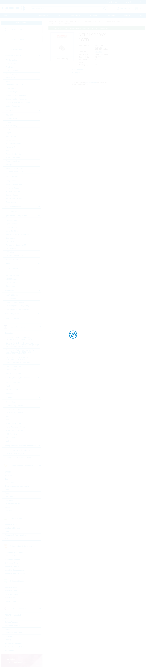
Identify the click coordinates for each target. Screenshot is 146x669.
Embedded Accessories (14, 552)
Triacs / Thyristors (12, 318)
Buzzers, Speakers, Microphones (18, 450)
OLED (7, 531)
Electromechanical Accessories (17, 486)
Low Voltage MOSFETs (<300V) (17, 306)
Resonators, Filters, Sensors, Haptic (19, 457)
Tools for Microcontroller (14, 168)
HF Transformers (12, 389)
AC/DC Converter (12, 63)
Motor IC (9, 81)
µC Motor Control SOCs (14, 172)
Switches (8, 511)
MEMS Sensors (11, 279)
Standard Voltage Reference (16, 95)
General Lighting (12, 231)
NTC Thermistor (12, 434)
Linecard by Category (17, 29)
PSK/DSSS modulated (13, 633)
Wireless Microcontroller (14, 647)
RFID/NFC (9, 636)
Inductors (9, 393)
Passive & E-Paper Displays (15, 535)
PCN (59, 16)
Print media (111, 16)
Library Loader (91, 82)
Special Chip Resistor (13, 409)
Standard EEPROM (13, 157)
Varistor (8, 441)
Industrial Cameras (12, 566)
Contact (127, 16)
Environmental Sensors (14, 272)
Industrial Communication (15, 570)
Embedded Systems (12, 563)
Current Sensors (12, 268)
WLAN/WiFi (9, 650)
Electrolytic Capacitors (14, 366)
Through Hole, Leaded (14, 423)
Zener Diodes (11, 202)
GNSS (7, 629)
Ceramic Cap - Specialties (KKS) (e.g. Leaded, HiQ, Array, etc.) (18, 358)
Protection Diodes (12, 188)
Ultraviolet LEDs (12, 227)
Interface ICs (10, 78)
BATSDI (8, 472)
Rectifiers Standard (13, 191)
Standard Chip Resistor (14, 406)
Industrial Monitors (12, 524)
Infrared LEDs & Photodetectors (17, 234)
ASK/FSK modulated (13, 615)
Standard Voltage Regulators (16, 99)
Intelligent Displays (12, 528)
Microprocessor (11, 140)
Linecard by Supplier (17, 39)
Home (5, 16)
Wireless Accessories (13, 643)
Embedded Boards (12, 556)
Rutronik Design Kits (13, 154)
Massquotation (75, 16)
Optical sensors (11, 224)
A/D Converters (11, 60)
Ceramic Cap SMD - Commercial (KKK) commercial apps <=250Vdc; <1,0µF (20, 338)
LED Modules (11, 248)
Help (140, 16)
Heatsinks (9, 500)
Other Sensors (11, 286)
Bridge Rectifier (11, 181)
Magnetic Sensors (12, 275)
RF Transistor (11, 299)
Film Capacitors (11, 370)
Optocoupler (10, 238)
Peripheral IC (10, 147)
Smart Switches (11, 88)
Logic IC (9, 133)
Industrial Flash (11, 591)
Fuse (7, 493)
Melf (7, 416)
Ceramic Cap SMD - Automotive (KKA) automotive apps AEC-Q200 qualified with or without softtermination (20, 352)
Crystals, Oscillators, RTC (15, 454)
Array (8, 420)
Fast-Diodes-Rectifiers (14, 184)
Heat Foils (9, 497)
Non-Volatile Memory (13, 143)
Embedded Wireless (12, 626)
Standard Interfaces (13, 161)
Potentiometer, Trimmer (14, 430)
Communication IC (12, 119)
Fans (7, 489)
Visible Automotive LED (14, 256)
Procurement (43, 16)
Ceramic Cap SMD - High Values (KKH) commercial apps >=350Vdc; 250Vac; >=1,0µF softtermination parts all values (22, 344)
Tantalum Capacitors (13, 373)
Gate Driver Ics (11, 74)
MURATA (99, 52)
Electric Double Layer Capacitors (18, 363)
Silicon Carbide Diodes (14, 198)
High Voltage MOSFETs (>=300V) (18, 309)
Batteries (8, 475)
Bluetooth (9, 618)
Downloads (94, 16)
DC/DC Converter (12, 71)
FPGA (8, 129)
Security (8, 640)
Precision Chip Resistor (14, 413)
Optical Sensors (11, 282)
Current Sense (11, 402)
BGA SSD (9, 115)
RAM (8, 150)
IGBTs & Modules (12, 295)
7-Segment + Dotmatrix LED (16, 245)
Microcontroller (11, 136)
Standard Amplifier (12, 92)
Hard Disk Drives (11, 594)
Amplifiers (9, 67)
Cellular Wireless (11, 622)
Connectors (9, 482)
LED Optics (10, 241)
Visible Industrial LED (13, 259)
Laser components (12, 220)
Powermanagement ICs (14, 85)
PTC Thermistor (11, 437)
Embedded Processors (14, 559)
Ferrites (8, 386)
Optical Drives (10, 601)
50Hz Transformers (13, 382)
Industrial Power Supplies (15, 573)
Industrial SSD (10, 598)
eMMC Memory (11, 126)
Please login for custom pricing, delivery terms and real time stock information (80, 28)
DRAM (8, 122)
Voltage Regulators (13, 106)
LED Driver (10, 252)
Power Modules (11, 211)
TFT (6, 539)
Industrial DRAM (11, 587)
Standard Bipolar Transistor (16, 302)
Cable (7, 479)
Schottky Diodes (12, 195)
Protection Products (12, 504)
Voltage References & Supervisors (18, 102)
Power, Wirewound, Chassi (15, 427)
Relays (7, 507)
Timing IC (9, 165)
